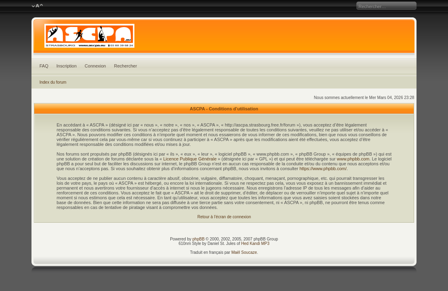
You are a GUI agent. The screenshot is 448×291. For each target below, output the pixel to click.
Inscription (67, 65)
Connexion (95, 65)
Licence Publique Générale (189, 158)
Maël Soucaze (244, 252)
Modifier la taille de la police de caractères (37, 6)
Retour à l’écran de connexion (224, 217)
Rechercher (125, 65)
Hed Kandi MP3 (255, 243)
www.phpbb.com (353, 158)
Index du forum (53, 82)
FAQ (44, 65)
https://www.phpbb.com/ (323, 168)
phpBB (199, 239)
